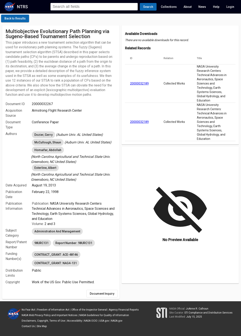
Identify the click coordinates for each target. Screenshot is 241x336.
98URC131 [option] (41, 243)
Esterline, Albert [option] (45, 167)
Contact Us (28, 326)
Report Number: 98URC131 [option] (74, 243)
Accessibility (74, 320)
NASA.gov (116, 320)
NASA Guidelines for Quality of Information (104, 315)
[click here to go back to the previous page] (15, 18)
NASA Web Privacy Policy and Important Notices (49, 315)
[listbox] (74, 135)
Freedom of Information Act (53, 309)
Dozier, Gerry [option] (43, 134)
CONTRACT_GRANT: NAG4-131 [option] (55, 263)
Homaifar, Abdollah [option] (48, 150)
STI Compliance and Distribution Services (208, 312)
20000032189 (139, 83)
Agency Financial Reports (124, 309)
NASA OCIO (90, 320)
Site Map (42, 326)
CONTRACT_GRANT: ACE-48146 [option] (56, 254)
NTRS (22, 6)
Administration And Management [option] (57, 231)
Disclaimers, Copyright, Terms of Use (43, 320)
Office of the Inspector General (89, 309)
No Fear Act (28, 309)
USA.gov (104, 320)
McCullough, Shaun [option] (48, 142)
